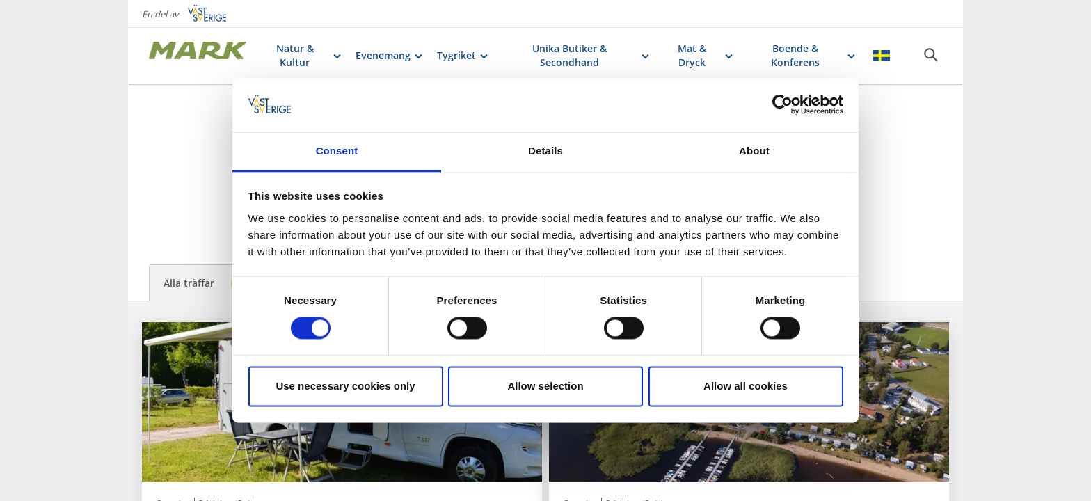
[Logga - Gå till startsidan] (197, 56)
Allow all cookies (745, 386)
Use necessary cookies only (345, 386)
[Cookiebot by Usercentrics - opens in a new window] (782, 105)
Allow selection (545, 386)
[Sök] (931, 55)
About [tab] (754, 151)
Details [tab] (545, 151)
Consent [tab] (337, 151)
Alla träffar (207, 283)
